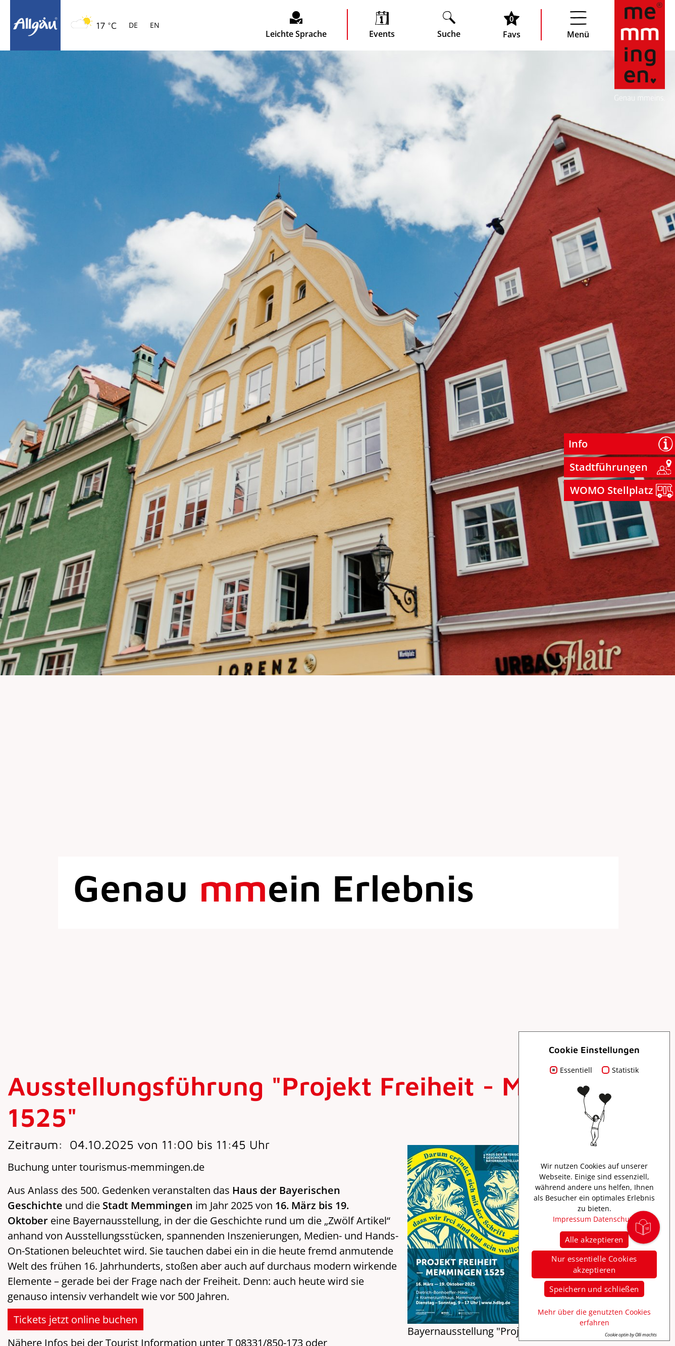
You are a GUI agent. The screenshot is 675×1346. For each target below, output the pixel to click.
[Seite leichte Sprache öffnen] (296, 24)
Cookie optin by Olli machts (631, 1334)
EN (154, 26)
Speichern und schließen (594, 1289)
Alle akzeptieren (594, 1239)
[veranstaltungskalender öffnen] (382, 24)
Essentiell (576, 1070)
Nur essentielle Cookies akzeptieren (594, 1264)
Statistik (625, 1070)
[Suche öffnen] (449, 24)
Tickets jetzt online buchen (75, 1319)
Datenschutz (614, 1219)
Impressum (572, 1219)
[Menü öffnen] (578, 24)
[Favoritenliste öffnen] (512, 25)
